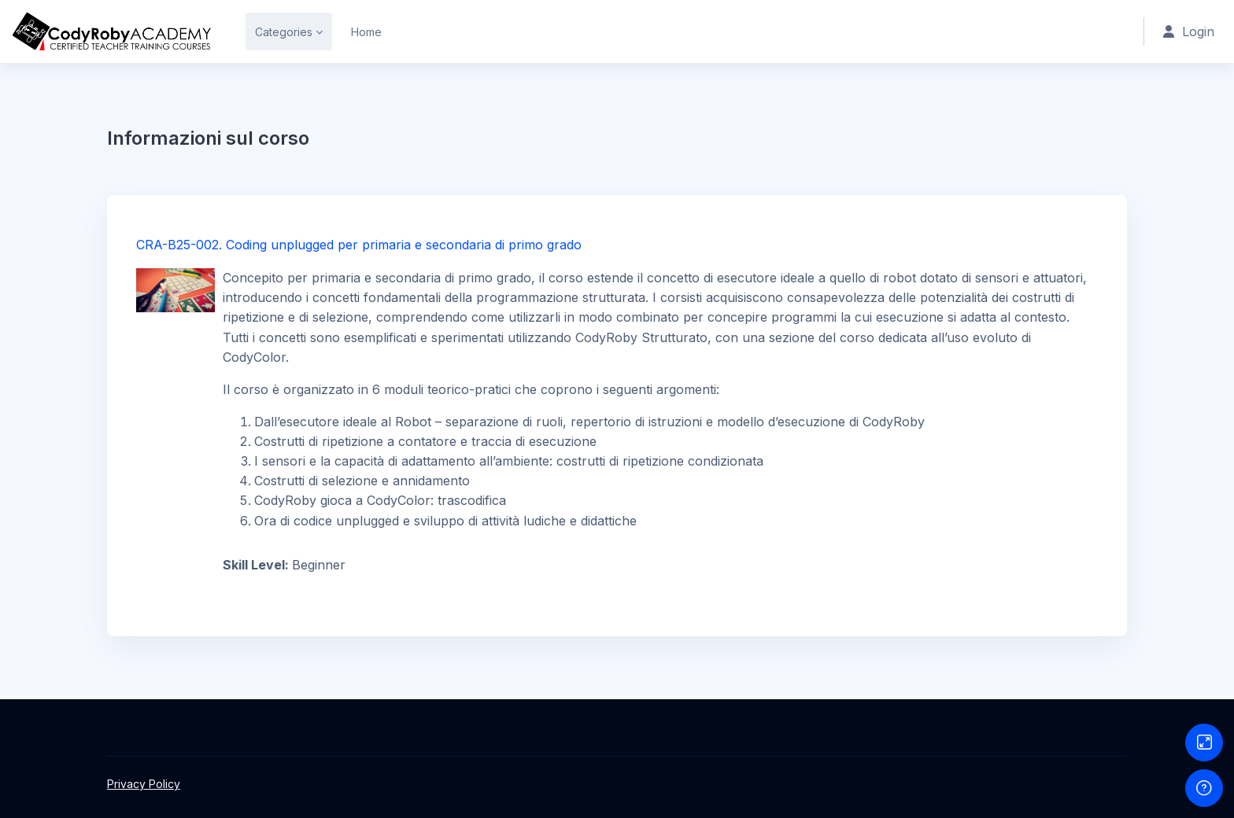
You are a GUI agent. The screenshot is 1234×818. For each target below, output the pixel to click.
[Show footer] (1204, 788)
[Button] (1204, 742)
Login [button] (1188, 31)
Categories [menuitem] (283, 32)
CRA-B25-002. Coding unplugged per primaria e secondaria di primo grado (359, 244)
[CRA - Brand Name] (112, 31)
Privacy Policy (143, 783)
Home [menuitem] (366, 32)
